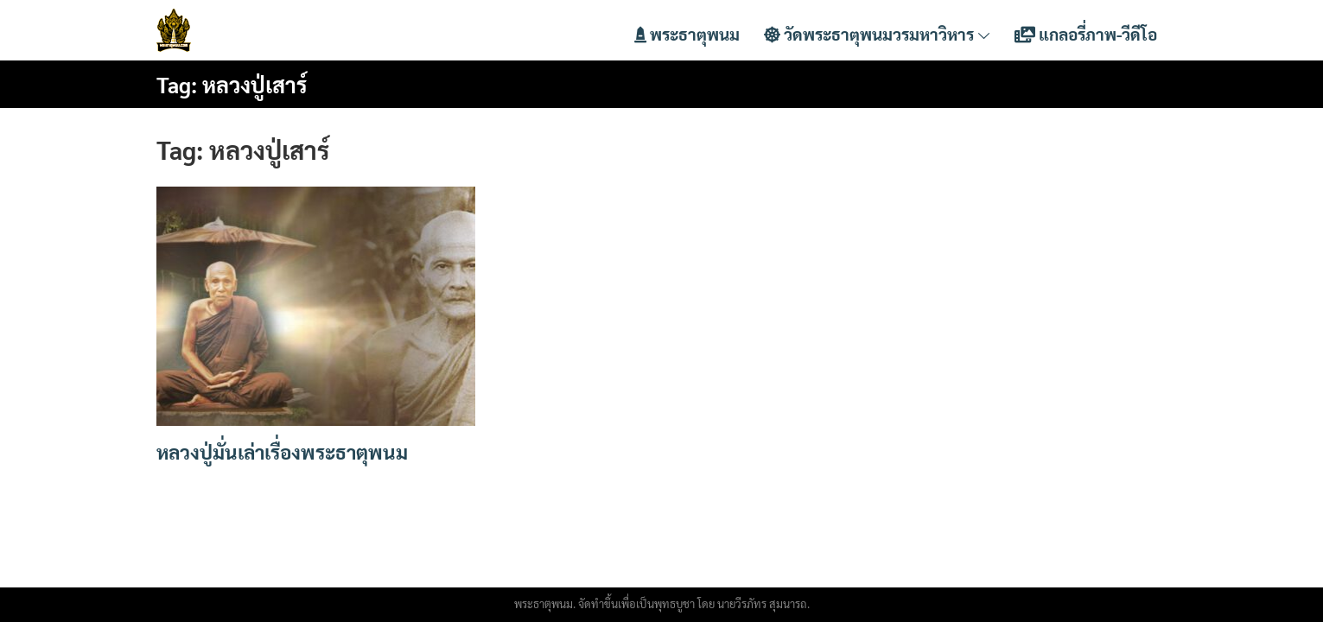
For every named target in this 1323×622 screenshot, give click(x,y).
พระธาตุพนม (687, 33)
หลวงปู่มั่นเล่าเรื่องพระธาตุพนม (282, 451)
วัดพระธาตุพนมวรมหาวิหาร (877, 33)
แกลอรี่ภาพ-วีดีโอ (1086, 33)
